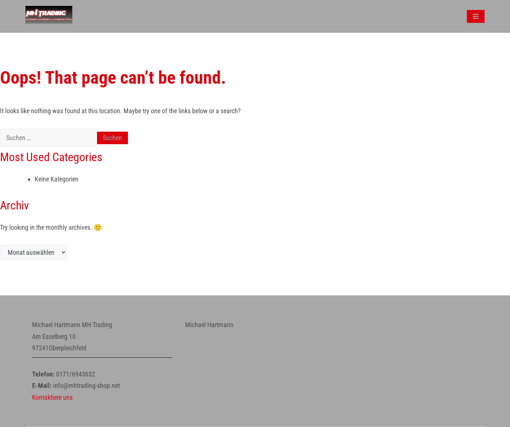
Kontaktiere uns (52, 397)
